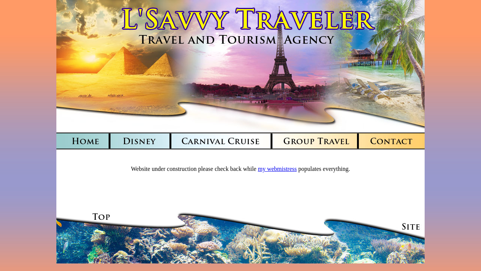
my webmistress (277, 169)
